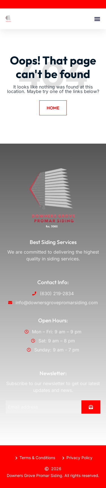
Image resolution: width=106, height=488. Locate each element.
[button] (97, 18)
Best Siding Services (53, 242)
